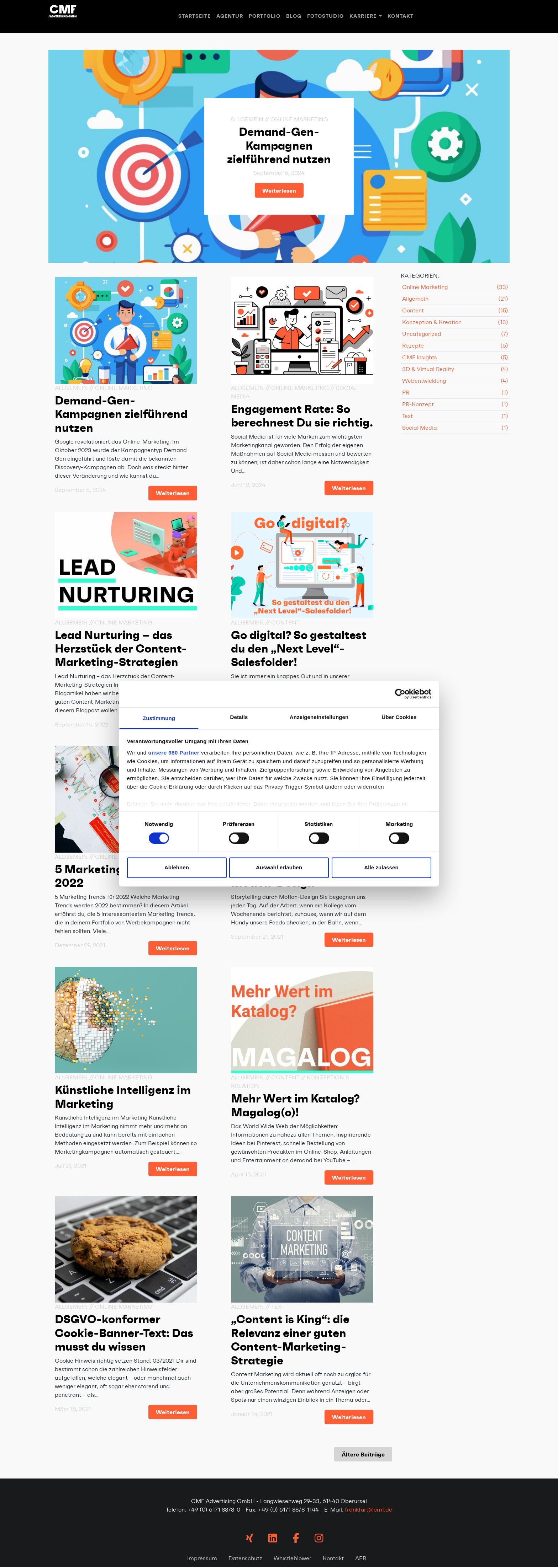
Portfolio (264, 16)
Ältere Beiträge (363, 1454)
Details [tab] (239, 717)
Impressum (202, 1558)
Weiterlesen (279, 190)
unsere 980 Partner (173, 753)
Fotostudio (325, 16)
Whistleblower (292, 1558)
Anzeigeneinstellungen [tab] (319, 717)
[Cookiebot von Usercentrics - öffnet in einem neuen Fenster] (400, 693)
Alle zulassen (381, 868)
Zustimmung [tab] (159, 718)
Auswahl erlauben (279, 868)
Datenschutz (245, 1558)
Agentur (229, 16)
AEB (361, 1558)
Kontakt (401, 16)
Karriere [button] (363, 16)
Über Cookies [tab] (399, 717)
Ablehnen (176, 868)
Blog (293, 16)
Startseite (194, 16)
